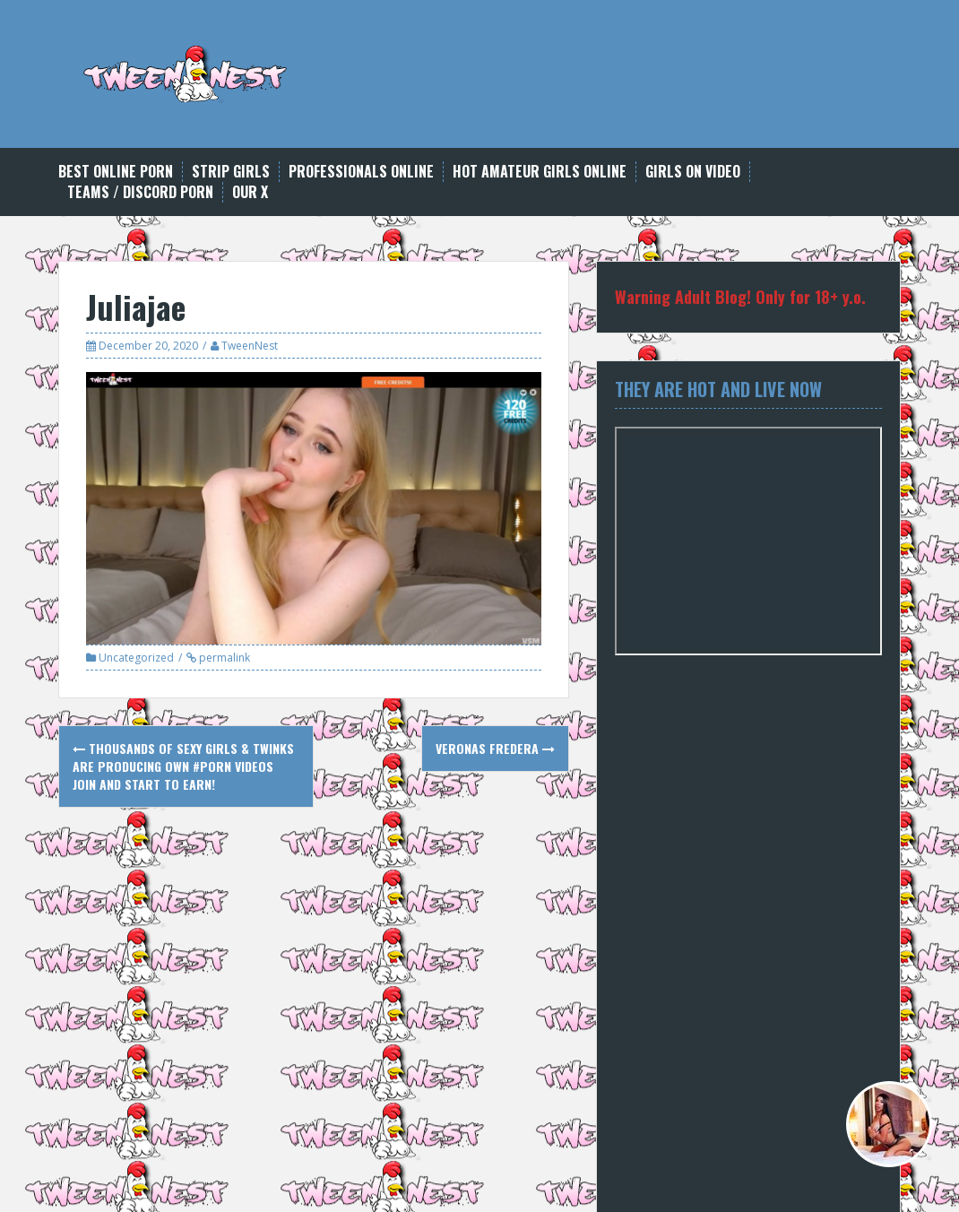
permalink (223, 657)
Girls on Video (692, 171)
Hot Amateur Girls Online (539, 171)
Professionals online (361, 171)
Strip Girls (231, 171)
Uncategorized (136, 657)
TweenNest (249, 345)
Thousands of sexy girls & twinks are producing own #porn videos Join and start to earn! (183, 766)
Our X (250, 192)
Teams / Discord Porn (140, 192)
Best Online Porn (115, 171)
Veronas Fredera (495, 748)
